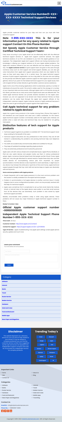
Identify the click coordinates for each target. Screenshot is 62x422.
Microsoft (51, 337)
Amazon (39, 348)
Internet (35, 385)
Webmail (40, 352)
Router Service (6, 390)
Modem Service (38, 390)
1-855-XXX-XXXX (22, 38)
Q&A (3, 375)
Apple (51, 341)
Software (5, 385)
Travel (35, 388)
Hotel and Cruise (38, 393)
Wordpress (52, 352)
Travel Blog (36, 398)
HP (53, 360)
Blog (34, 375)
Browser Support (52, 348)
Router (51, 356)
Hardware (5, 393)
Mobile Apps (37, 395)
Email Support (42, 360)
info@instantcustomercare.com (18, 405)
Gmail (40, 337)
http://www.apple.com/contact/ (26, 224)
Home (4, 373)
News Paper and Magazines (10, 398)
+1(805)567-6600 (15, 408)
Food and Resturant (8, 395)
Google (41, 341)
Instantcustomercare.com (30, 419)
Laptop (41, 356)
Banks (4, 388)
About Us (36, 373)
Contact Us (5, 378)
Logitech (42, 344)
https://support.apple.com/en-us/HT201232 (31, 227)
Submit (9, 265)
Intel (52, 344)
